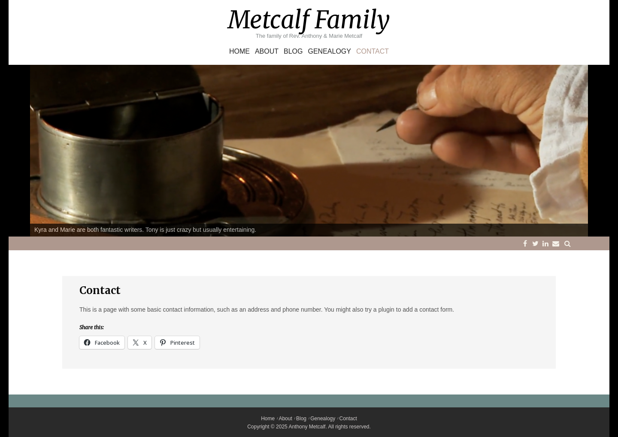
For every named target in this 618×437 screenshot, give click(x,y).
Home (239, 51)
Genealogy (329, 51)
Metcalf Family (309, 20)
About (267, 51)
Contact (372, 51)
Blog (293, 51)
